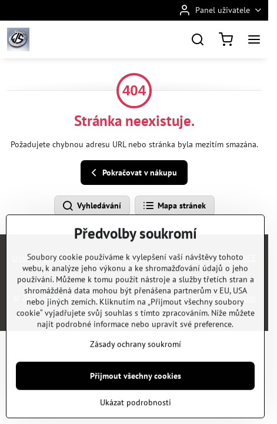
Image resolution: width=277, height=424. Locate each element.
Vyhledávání (91, 206)
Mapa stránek (174, 206)
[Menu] (254, 39)
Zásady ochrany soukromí (135, 368)
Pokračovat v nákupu (132, 173)
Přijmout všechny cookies (135, 400)
